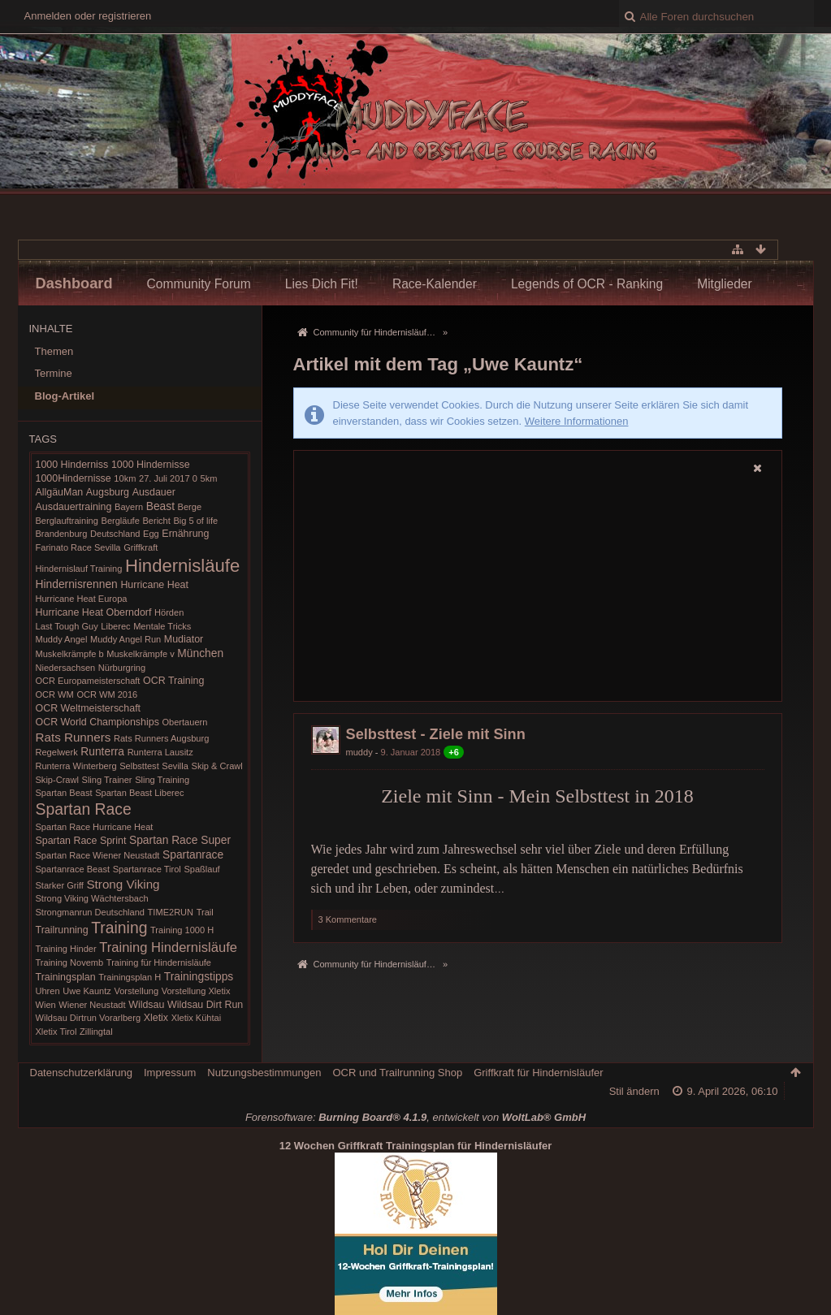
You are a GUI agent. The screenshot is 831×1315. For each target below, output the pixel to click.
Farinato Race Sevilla (78, 547)
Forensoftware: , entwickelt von (415, 1117)
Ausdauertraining (74, 507)
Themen (54, 351)
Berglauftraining (67, 521)
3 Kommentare (347, 919)
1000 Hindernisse (150, 464)
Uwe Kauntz (87, 991)
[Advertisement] (537, 589)
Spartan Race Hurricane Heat (95, 827)
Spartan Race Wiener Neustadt (98, 855)
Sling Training (162, 780)
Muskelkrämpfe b (70, 654)
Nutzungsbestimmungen (264, 1072)
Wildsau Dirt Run (205, 1004)
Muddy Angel (62, 639)
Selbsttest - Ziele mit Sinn (436, 734)
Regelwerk (57, 752)
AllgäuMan (60, 492)
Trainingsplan (66, 977)
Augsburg (107, 492)
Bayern (129, 507)
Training (119, 928)
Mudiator (183, 639)
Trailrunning (62, 930)
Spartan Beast (64, 793)
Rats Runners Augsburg (161, 738)
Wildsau (146, 1004)
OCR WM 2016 (106, 694)
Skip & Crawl (217, 766)
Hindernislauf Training (79, 568)
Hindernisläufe (182, 566)
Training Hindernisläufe (168, 947)
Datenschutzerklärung (81, 1072)
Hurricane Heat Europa (82, 598)
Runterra (102, 751)
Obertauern (184, 722)
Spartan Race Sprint (81, 840)
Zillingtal (96, 1031)
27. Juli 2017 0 (168, 478)
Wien (46, 1005)
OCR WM (55, 694)
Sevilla (175, 766)
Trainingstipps (198, 976)
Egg (151, 534)
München (200, 653)
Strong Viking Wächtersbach (92, 898)
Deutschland (115, 534)
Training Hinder (66, 949)
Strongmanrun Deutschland (90, 912)
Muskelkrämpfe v (140, 654)
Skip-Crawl (57, 780)
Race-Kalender (434, 284)
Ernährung (185, 533)
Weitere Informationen (577, 421)
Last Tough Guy (67, 626)
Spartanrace (192, 854)
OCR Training (173, 680)
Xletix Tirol (56, 1031)
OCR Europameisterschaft (88, 681)
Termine (53, 373)
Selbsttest (139, 766)
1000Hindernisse (73, 478)
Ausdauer (153, 492)
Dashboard (74, 283)
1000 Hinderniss (72, 464)
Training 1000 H (182, 930)
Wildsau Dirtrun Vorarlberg (88, 1018)
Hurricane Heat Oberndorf (94, 612)
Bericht (156, 521)
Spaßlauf (201, 869)
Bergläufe (121, 521)
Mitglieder (724, 284)
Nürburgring (121, 668)
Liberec (115, 626)
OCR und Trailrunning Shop (397, 1072)
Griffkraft (140, 547)
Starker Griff (60, 885)
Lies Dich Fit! (321, 284)
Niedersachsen (66, 668)
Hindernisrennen (77, 583)
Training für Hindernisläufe (158, 962)
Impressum (170, 1072)
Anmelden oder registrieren (88, 16)
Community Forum (199, 284)
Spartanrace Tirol (147, 869)
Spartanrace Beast (73, 869)
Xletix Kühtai (196, 1018)
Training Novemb (70, 962)
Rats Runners (73, 737)
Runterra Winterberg (76, 766)
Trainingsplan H (129, 977)
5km (208, 478)
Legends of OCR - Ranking (587, 284)
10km (125, 478)
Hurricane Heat (154, 584)
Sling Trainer (107, 780)
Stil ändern (634, 1091)
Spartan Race (84, 809)
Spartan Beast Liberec (139, 793)
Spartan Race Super (180, 839)
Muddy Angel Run (125, 639)
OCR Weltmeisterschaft (88, 708)
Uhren (48, 991)
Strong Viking (122, 884)
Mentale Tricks (162, 626)
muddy (359, 752)
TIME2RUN (170, 912)
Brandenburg (62, 534)
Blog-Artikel (65, 396)
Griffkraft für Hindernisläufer (538, 1072)
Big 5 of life (195, 521)
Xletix (156, 1017)
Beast (160, 506)
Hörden (169, 612)
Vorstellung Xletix (196, 991)
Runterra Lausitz (160, 752)
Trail (205, 912)
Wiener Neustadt (91, 1005)
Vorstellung (136, 991)
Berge (189, 507)
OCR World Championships (97, 722)
